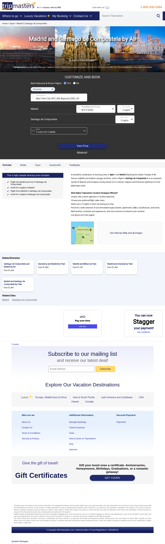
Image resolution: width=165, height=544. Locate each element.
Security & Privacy (30, 438)
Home (5, 23)
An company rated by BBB (49, 7)
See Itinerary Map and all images (126, 233)
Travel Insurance (77, 427)
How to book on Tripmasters (82, 438)
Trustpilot (15, 344)
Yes (67, 83)
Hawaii (75, 401)
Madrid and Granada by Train (120, 264)
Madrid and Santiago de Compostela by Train (14, 282)
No (76, 83)
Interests (73, 449)
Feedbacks (75, 165)
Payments (121, 422)
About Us (26, 422)
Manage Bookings (77, 422)
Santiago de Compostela (36, 23)
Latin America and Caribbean (116, 397)
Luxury (25, 397)
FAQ (71, 444)
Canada (89, 401)
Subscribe (105, 369)
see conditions (143, 332)
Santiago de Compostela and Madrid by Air (16, 265)
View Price (82, 145)
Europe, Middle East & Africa (51, 397)
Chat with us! (100, 7)
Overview (6, 165)
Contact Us (27, 427)
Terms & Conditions (31, 433)
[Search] (127, 16)
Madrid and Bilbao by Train (84, 264)
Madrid (20, 23)
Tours (37, 165)
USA (141, 397)
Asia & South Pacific (84, 397)
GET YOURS (112, 477)
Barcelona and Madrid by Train (51, 264)
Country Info (55, 165)
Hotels (23, 165)
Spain (12, 23)
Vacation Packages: (20, 541)
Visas (71, 433)
